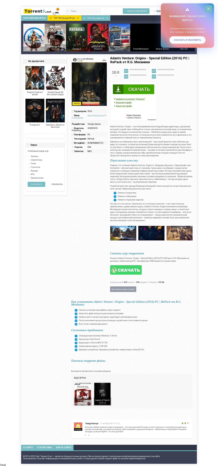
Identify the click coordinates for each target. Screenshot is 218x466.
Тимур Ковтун (91, 423)
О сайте (28, 447)
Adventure (98, 115)
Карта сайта (63, 447)
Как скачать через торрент (123, 289)
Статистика (44, 447)
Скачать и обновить (187, 40)
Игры (90, 115)
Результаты (56, 184)
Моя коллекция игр (136, 11)
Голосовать (36, 184)
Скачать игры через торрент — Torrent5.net (42, 11)
